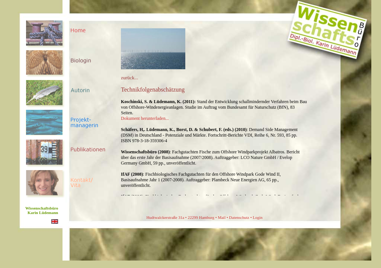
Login (257, 217)
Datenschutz (239, 217)
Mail (221, 217)
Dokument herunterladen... (145, 118)
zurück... (129, 77)
